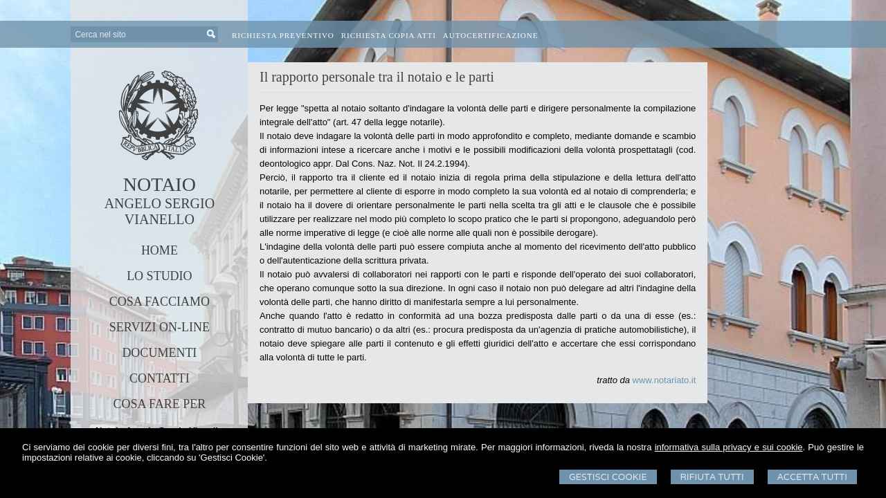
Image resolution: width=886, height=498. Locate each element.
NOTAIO (159, 184)
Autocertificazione (491, 35)
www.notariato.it (664, 380)
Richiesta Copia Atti (388, 35)
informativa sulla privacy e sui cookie (729, 447)
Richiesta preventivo (283, 35)
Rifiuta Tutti (712, 477)
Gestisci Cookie (608, 477)
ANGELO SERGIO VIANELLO (160, 211)
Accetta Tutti (812, 477)
